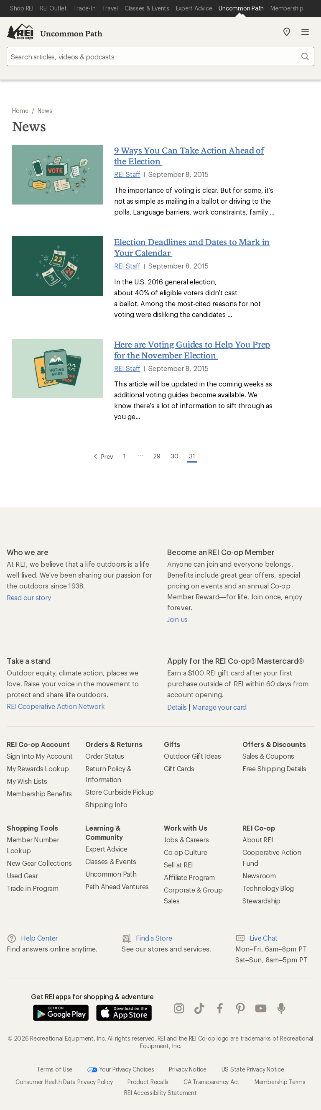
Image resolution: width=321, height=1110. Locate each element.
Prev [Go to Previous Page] (92, 454)
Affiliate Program (189, 876)
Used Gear (22, 874)
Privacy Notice (187, 1067)
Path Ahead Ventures (117, 885)
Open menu (305, 32)
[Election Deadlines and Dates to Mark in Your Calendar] (57, 266)
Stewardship (261, 899)
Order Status (104, 754)
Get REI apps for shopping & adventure (92, 995)
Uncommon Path (71, 33)
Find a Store (147, 937)
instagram (179, 1007)
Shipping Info (106, 803)
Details (178, 705)
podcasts (281, 1007)
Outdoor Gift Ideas (192, 754)
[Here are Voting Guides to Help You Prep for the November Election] (57, 369)
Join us (177, 617)
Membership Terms (280, 1080)
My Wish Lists (27, 779)
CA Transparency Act (211, 1080)
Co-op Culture (185, 850)
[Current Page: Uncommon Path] (241, 8)
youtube (261, 1007)
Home (20, 110)
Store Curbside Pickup (119, 790)
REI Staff (127, 174)
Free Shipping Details (274, 767)
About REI (257, 838)
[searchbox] (160, 56)
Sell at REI (178, 863)
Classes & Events (110, 860)
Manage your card (219, 705)
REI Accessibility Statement (160, 1091)
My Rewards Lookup (38, 767)
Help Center (32, 937)
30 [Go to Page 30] (178, 454)
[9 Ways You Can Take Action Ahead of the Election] (57, 175)
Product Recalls (147, 1080)
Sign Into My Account (40, 754)
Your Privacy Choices (120, 1068)
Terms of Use (54, 1067)
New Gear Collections (39, 861)
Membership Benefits (39, 792)
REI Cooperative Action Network (55, 704)
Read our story (29, 596)
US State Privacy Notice (253, 1067)
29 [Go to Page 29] (156, 454)
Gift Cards (179, 767)
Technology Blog (268, 886)
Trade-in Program (33, 886)
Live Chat (256, 937)
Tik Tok (199, 1007)
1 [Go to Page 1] (120, 454)
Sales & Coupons (268, 754)
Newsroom (259, 874)
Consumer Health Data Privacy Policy (63, 1080)
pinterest (240, 1007)
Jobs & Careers (186, 838)
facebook (220, 1007)
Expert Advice (106, 847)
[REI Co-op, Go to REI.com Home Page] (20, 31)
